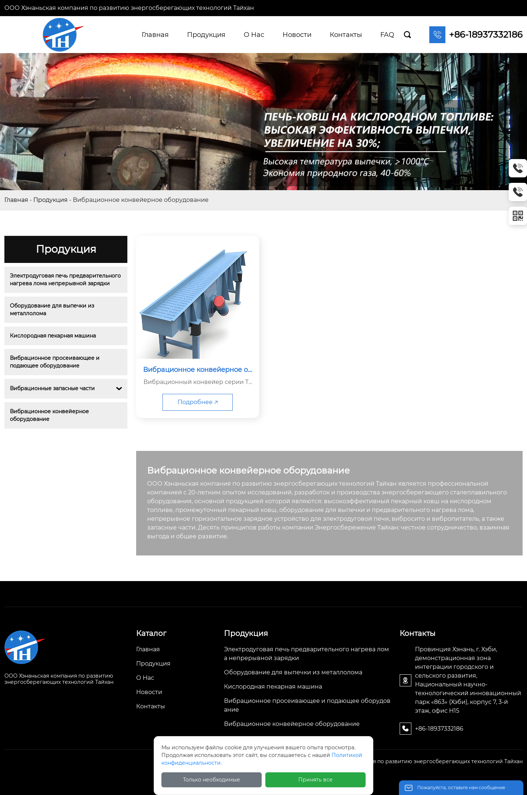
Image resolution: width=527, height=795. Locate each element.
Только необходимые (211, 779)
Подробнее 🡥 (197, 402)
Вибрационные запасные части (52, 388)
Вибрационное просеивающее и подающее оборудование (55, 362)
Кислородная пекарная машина (53, 335)
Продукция (50, 199)
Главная (16, 199)
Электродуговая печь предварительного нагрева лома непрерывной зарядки (66, 279)
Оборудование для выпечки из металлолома (53, 309)
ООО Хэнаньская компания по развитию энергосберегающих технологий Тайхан (129, 7)
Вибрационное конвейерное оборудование (50, 415)
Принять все (315, 779)
